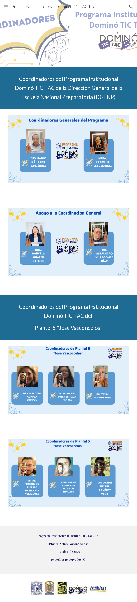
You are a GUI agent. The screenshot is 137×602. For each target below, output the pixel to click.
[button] (5, 6)
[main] (68, 88)
